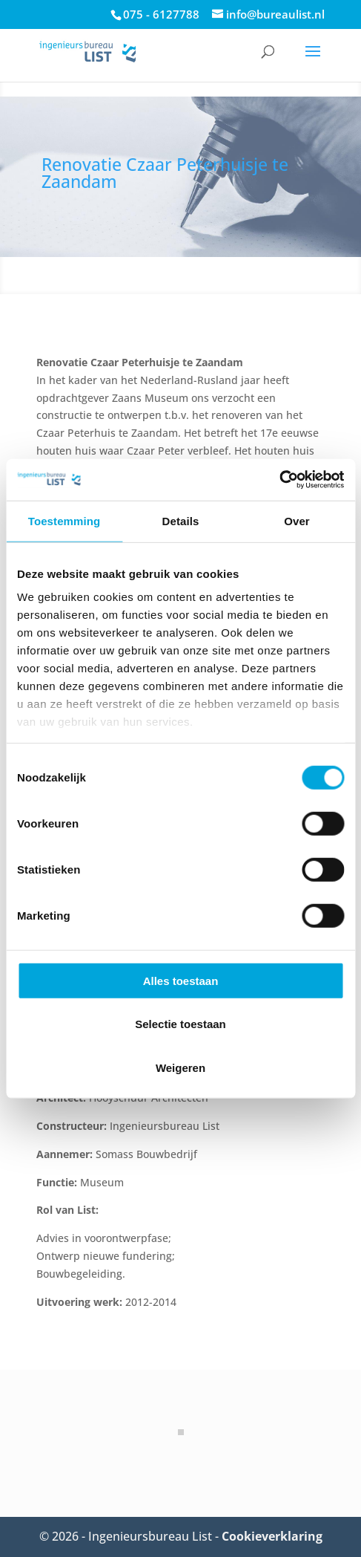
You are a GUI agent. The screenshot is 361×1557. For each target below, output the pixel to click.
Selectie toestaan (180, 1024)
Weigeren (180, 1067)
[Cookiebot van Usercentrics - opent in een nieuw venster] (279, 480)
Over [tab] (297, 520)
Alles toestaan (181, 980)
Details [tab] (180, 520)
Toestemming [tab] (64, 520)
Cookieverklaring (272, 1536)
